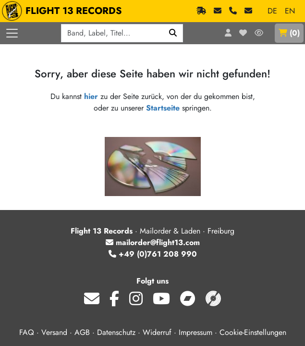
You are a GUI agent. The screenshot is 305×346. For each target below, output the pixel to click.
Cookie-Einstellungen (253, 332)
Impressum (195, 332)
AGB (82, 332)
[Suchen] (173, 33)
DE (272, 10)
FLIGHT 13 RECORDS (64, 11)
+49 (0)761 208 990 (153, 254)
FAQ (26, 332)
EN (290, 10)
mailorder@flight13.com (153, 242)
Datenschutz (116, 332)
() (289, 32)
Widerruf (157, 332)
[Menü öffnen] (12, 33)
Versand (54, 332)
